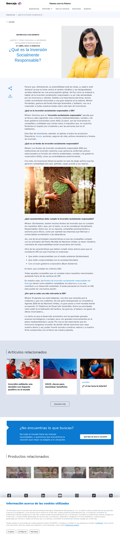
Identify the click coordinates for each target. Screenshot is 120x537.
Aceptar (11, 531)
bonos (39, 136)
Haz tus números (62, 8)
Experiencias (34, 8)
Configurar (99, 523)
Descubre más (60, 404)
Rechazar (34, 531)
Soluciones (76, 8)
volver (10, 22)
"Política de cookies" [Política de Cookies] (72, 525)
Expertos (87, 8)
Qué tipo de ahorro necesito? (95, 436)
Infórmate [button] (46, 8)
